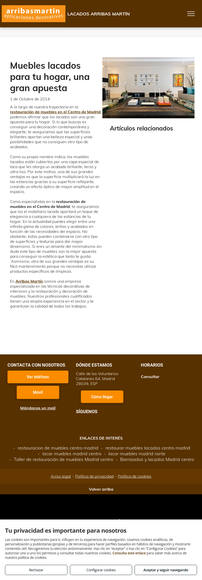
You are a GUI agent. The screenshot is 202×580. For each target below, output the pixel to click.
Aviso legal (61, 476)
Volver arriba (101, 489)
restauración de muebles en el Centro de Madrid (55, 111)
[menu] (191, 13)
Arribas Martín (29, 281)
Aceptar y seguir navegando (165, 570)
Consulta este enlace (129, 553)
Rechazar (36, 570)
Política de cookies (134, 476)
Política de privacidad (94, 476)
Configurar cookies (101, 570)
